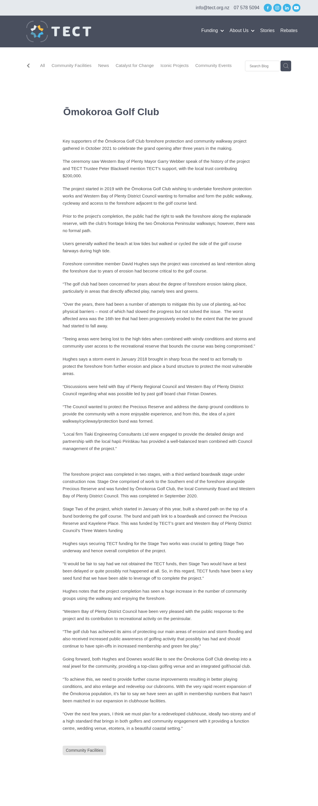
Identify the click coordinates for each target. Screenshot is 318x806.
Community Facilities (71, 65)
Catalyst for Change (135, 65)
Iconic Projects (174, 65)
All (42, 65)
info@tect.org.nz (212, 7)
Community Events (213, 65)
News (103, 65)
